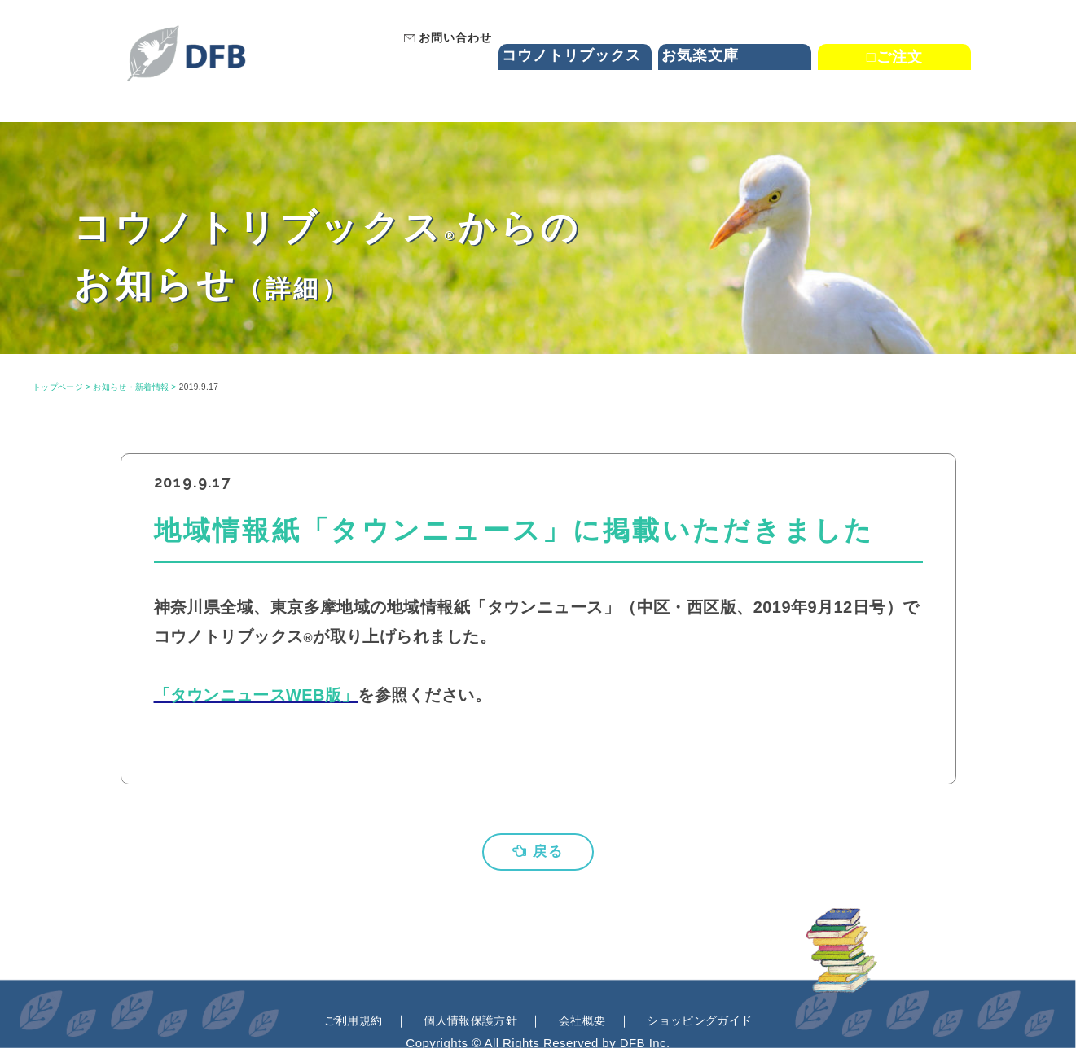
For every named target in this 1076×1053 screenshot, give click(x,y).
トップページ (58, 386)
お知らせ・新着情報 (132, 386)
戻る (538, 851)
